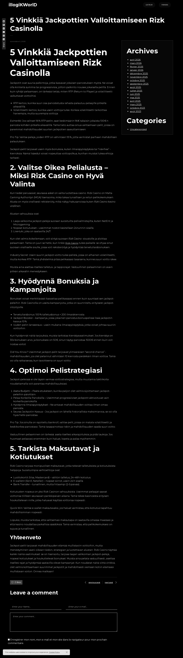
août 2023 (136, 111)
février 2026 (137, 66)
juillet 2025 (136, 90)
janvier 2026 (137, 70)
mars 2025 (136, 104)
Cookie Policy (54, 652)
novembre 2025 (139, 77)
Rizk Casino (72, 243)
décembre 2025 (139, 73)
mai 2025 (135, 97)
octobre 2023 (138, 108)
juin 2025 (135, 94)
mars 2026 (136, 63)
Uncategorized (138, 129)
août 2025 (136, 87)
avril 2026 (135, 59)
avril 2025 (135, 101)
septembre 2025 (139, 83)
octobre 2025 (137, 80)
